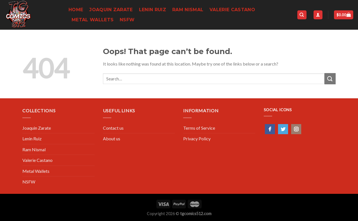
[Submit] (330, 78)
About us (111, 138)
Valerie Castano (232, 9)
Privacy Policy (197, 138)
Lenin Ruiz (152, 9)
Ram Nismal (187, 9)
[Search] (302, 15)
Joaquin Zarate (111, 9)
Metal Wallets (93, 19)
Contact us (113, 128)
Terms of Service (199, 128)
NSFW (127, 19)
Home (76, 9)
